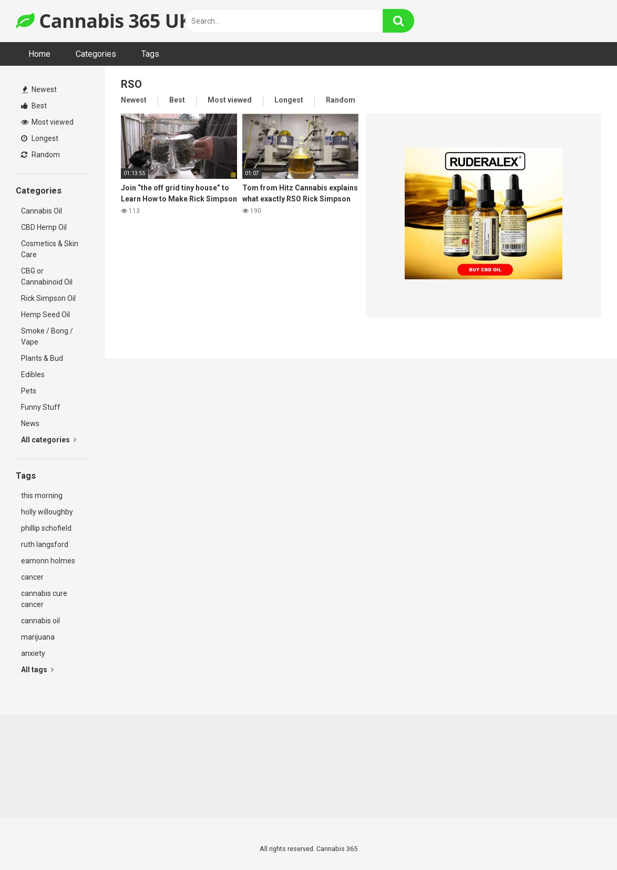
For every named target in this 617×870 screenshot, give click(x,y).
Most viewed (47, 122)
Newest (39, 89)
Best (34, 106)
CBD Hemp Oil (44, 227)
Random (40, 154)
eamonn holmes (48, 561)
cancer (32, 577)
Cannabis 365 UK (103, 21)
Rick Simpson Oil (48, 298)
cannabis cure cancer (44, 599)
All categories (48, 440)
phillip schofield (46, 528)
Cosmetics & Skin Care (49, 249)
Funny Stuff (40, 407)
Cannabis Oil (41, 211)
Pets (28, 391)
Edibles (33, 374)
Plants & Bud (42, 358)
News (30, 423)
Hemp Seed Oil (45, 314)
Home (39, 54)
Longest (39, 138)
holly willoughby (47, 512)
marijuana (38, 637)
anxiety (33, 653)
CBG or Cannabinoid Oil (47, 276)
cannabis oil (40, 620)
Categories (96, 54)
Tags (150, 54)
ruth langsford (44, 544)
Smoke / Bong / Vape (47, 336)
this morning (42, 495)
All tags (37, 669)
